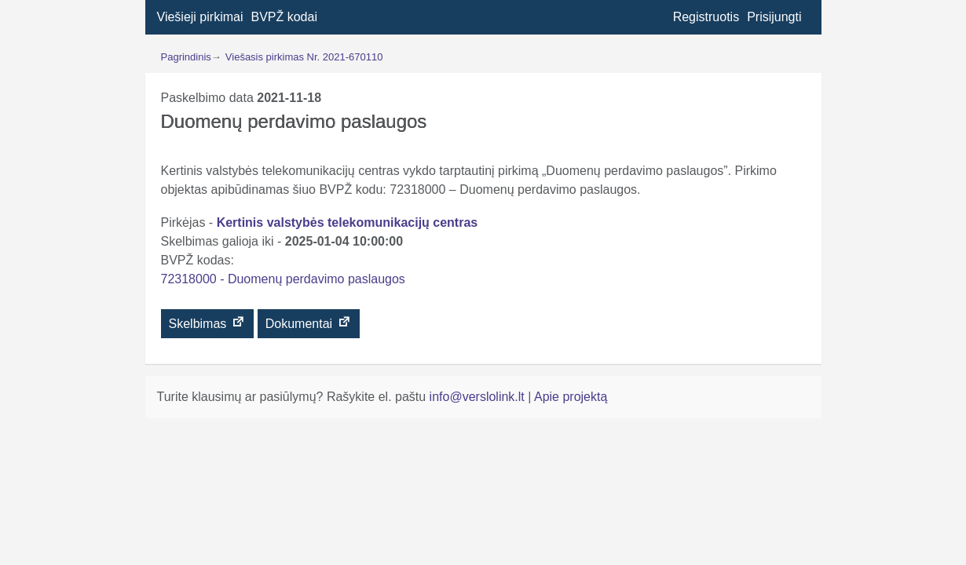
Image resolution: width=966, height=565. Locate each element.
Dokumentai (308, 322)
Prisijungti (774, 17)
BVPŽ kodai (284, 17)
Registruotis (706, 17)
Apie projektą (570, 396)
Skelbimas (207, 322)
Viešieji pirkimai (200, 17)
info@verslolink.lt (479, 396)
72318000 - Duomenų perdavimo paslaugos (283, 279)
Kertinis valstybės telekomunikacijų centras (347, 222)
